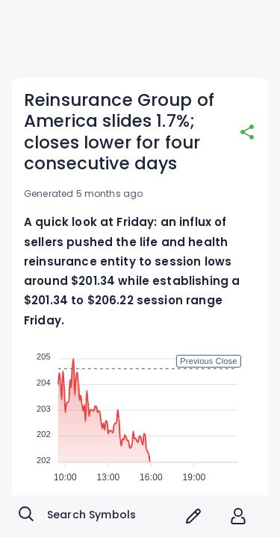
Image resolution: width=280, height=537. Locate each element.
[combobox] (95, 516)
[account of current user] (238, 516)
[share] (247, 132)
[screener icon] (193, 516)
